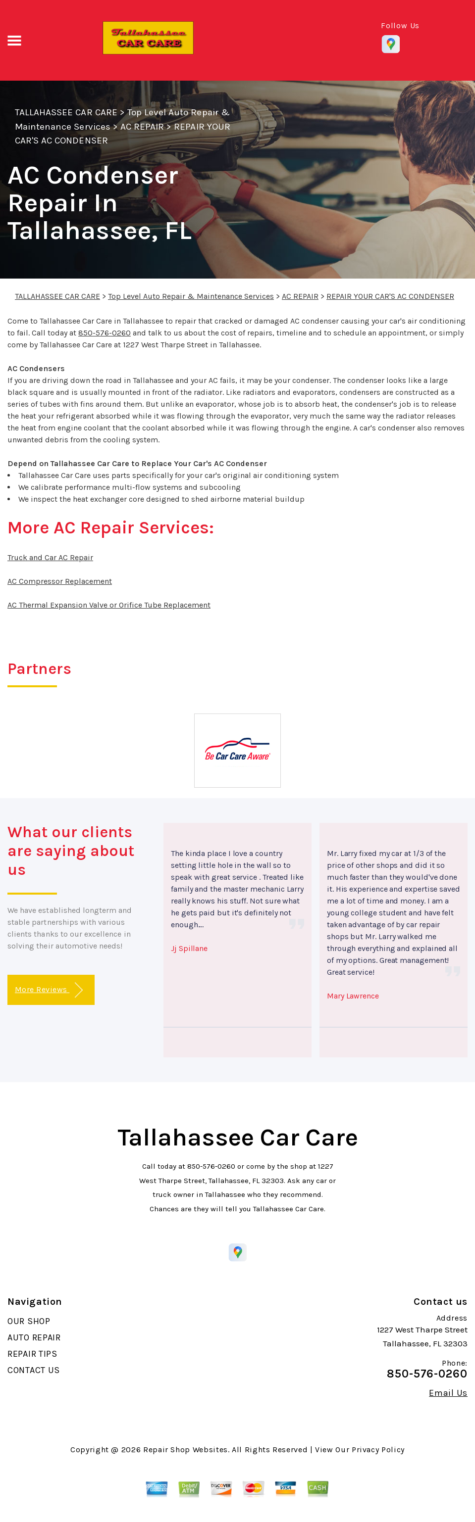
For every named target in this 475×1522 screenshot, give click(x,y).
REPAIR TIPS (32, 1353)
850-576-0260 (104, 332)
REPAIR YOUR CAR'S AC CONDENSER (390, 296)
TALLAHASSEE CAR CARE (66, 112)
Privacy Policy (378, 1449)
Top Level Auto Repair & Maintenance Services (191, 296)
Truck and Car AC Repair (50, 557)
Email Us (448, 1392)
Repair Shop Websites (185, 1449)
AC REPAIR (142, 126)
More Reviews (49, 990)
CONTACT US (33, 1370)
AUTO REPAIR (34, 1337)
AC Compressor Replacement (59, 581)
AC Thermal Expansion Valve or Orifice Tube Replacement (109, 605)
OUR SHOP (29, 1321)
